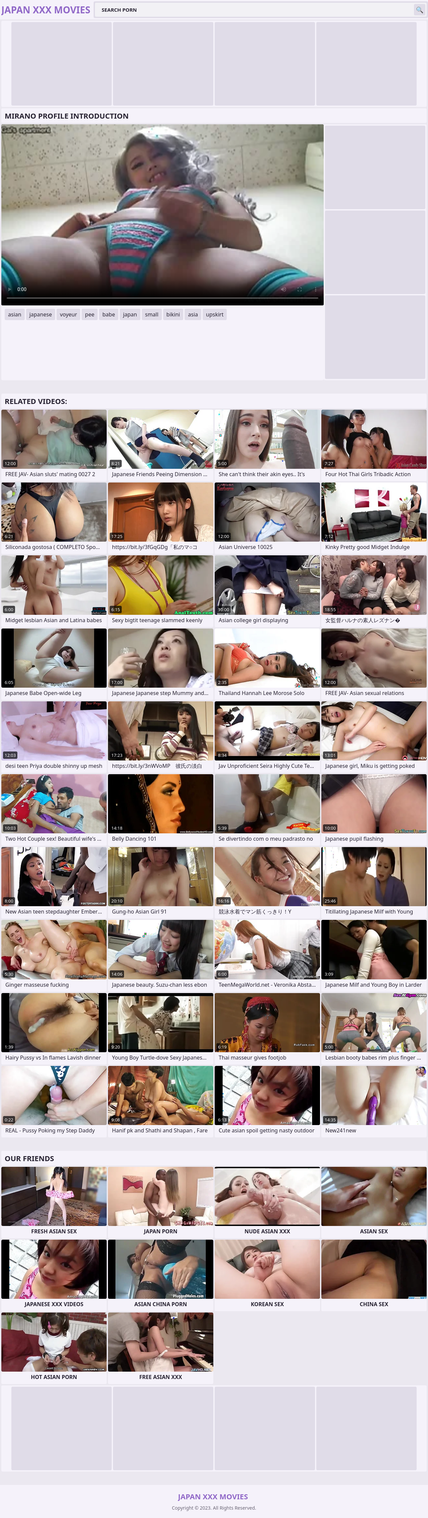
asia (193, 314)
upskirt (214, 314)
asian (14, 314)
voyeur (68, 314)
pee (89, 314)
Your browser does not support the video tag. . (162, 214)
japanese (40, 314)
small (151, 314)
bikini (173, 314)
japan (130, 314)
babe (108, 314)
